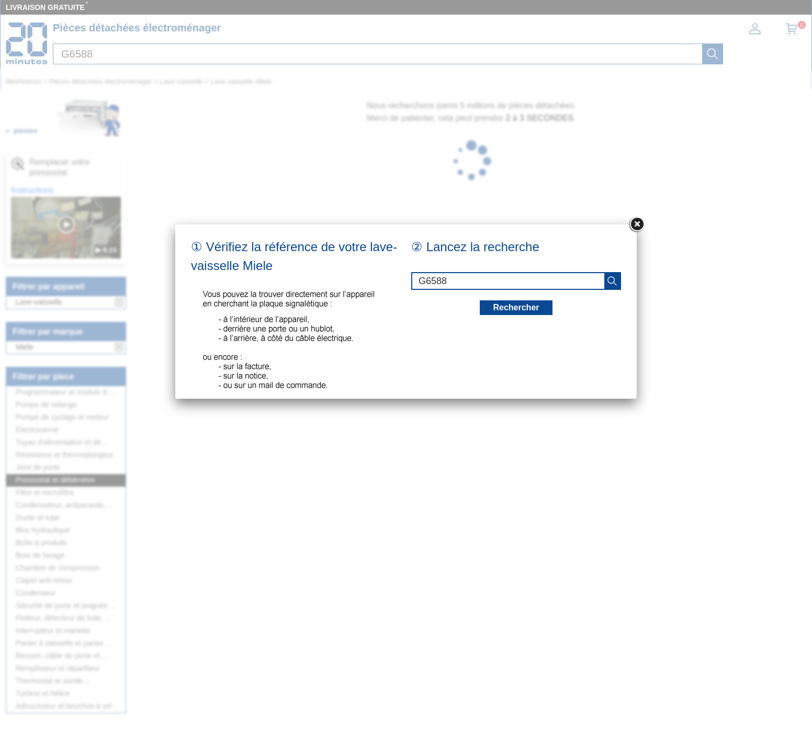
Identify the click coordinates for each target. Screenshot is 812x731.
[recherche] (612, 281)
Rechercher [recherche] (516, 307)
